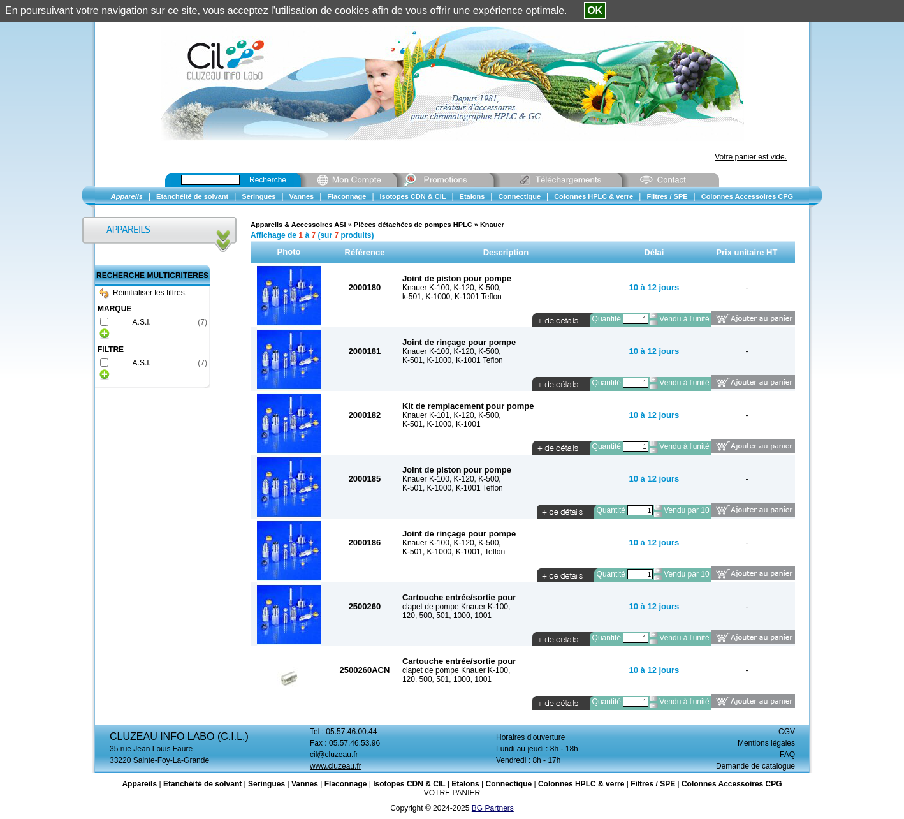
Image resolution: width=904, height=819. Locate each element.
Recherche (267, 179)
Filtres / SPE (653, 783)
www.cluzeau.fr (335, 766)
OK (594, 10)
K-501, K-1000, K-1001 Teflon (452, 360)
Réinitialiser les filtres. (143, 292)
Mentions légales (766, 743)
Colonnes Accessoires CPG (732, 783)
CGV (786, 731)
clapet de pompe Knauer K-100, (456, 606)
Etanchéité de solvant (202, 783)
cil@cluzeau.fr (334, 754)
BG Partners (493, 808)
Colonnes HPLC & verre (581, 783)
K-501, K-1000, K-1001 (441, 424)
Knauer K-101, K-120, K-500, (451, 415)
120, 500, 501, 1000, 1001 (447, 615)
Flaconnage (345, 783)
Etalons (465, 783)
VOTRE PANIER (452, 792)
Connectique (508, 783)
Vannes (304, 783)
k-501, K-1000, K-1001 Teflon (452, 296)
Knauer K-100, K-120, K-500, (451, 287)
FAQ (787, 754)
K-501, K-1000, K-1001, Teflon (453, 551)
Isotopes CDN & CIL (409, 783)
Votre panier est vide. (751, 156)
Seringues (266, 783)
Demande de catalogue (755, 766)
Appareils (139, 783)
